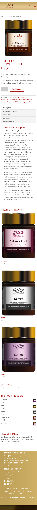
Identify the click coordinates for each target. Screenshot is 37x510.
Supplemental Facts (10, 111)
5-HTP (7, 16)
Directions (6, 115)
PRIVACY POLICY (9, 491)
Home (2, 16)
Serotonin (32, 102)
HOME (9, 489)
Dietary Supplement (15, 99)
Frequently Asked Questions (15, 472)
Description (7, 108)
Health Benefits (8, 121)
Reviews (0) (7, 118)
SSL (18, 491)
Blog (7, 478)
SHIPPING (12, 493)
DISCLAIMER (27, 491)
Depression (4, 99)
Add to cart (17, 89)
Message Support (11, 475)
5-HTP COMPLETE (22, 97)
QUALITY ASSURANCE (20, 489)
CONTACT (22, 493)
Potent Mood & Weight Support (17, 102)
